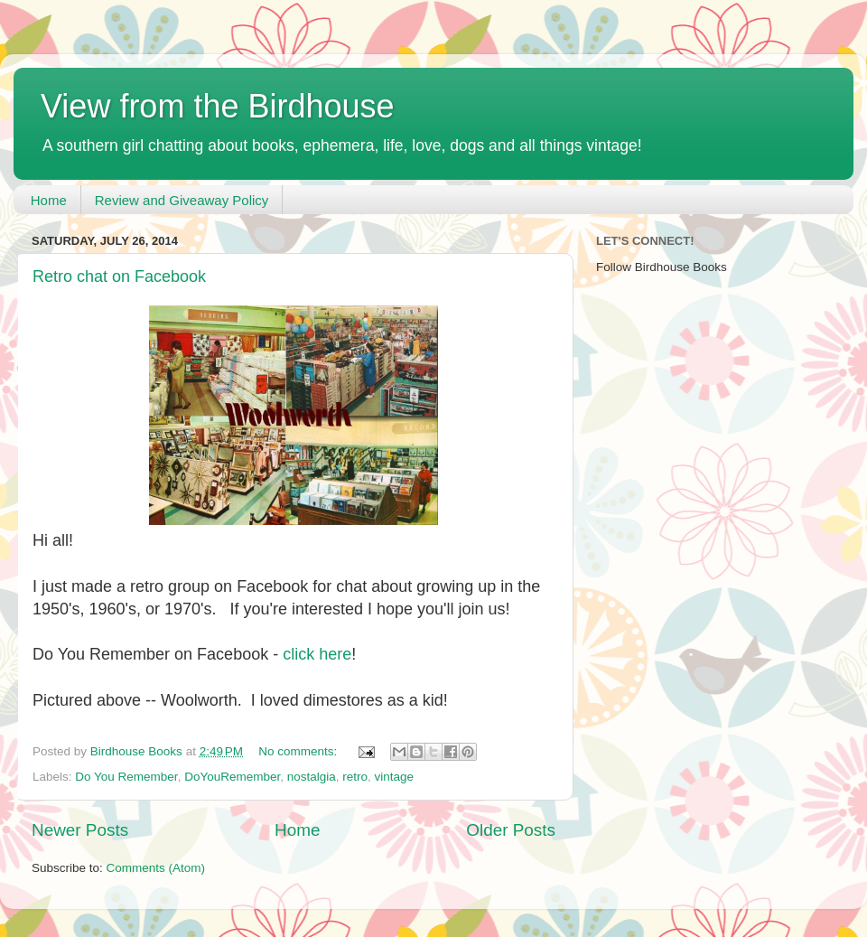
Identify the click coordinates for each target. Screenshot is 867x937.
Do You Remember (126, 776)
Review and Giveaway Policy (182, 200)
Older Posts (510, 829)
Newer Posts (80, 829)
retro (355, 776)
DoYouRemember (232, 776)
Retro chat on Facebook (119, 276)
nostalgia (311, 776)
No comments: (299, 751)
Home (49, 200)
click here (317, 654)
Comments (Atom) (156, 868)
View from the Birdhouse (218, 106)
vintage (395, 776)
